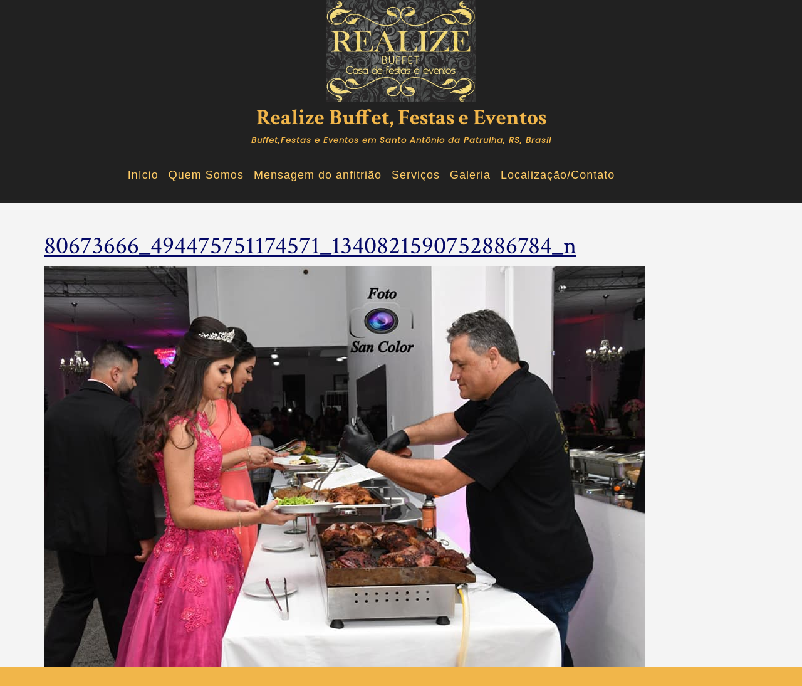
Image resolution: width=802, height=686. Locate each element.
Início (143, 175)
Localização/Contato (558, 175)
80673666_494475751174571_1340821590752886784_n (310, 246)
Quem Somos (206, 175)
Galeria (470, 175)
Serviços (416, 175)
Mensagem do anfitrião (318, 175)
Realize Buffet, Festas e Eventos (401, 117)
